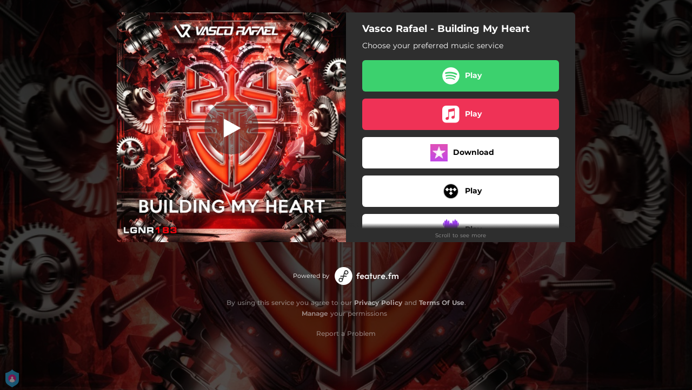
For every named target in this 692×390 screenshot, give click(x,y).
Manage (315, 313)
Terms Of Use (441, 302)
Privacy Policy (378, 302)
